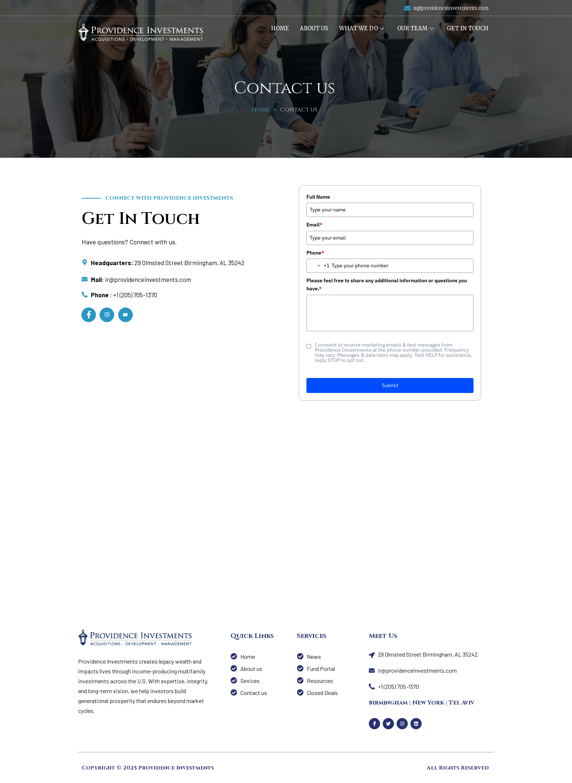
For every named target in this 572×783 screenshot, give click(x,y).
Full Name (318, 197)
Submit (390, 385)
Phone (315, 252)
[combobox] (318, 265)
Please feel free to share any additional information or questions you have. (386, 284)
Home (280, 28)
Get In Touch (467, 28)
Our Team (415, 28)
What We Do (361, 28)
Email (314, 224)
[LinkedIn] (125, 315)
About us (314, 28)
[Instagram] (107, 315)
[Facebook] (88, 315)
